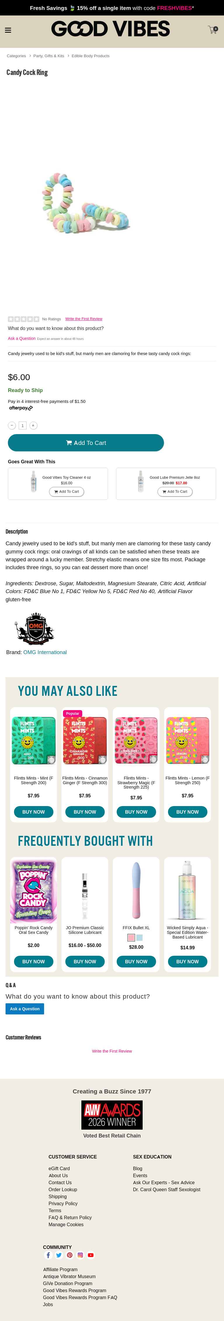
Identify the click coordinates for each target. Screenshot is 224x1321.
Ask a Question (22, 338)
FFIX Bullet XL (136, 927)
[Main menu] (7, 29)
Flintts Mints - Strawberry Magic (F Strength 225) (136, 782)
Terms (55, 1210)
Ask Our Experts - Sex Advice (164, 1182)
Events (140, 1175)
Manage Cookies (66, 1224)
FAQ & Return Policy (70, 1217)
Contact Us (60, 1182)
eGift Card (59, 1168)
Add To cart (86, 443)
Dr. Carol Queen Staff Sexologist (166, 1189)
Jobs (48, 1304)
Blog (137, 1168)
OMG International (45, 652)
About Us (58, 1175)
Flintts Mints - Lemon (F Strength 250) (188, 780)
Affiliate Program (60, 1269)
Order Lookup (63, 1189)
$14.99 (188, 947)
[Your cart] (212, 29)
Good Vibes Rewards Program (74, 1290)
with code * (112, 7)
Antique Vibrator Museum (69, 1276)
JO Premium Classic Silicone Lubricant (85, 930)
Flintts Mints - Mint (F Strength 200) (33, 780)
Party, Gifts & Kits (49, 55)
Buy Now (33, 812)
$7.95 (33, 795)
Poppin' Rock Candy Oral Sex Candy (33, 930)
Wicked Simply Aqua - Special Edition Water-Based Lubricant (187, 932)
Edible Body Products (91, 55)
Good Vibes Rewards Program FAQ (80, 1297)
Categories (16, 55)
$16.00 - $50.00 (85, 945)
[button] (131, 937)
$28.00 (136, 947)
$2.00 (33, 945)
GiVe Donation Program (67, 1283)
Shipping (58, 1196)
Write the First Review (83, 319)
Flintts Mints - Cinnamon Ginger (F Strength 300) (85, 780)
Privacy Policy (63, 1203)
